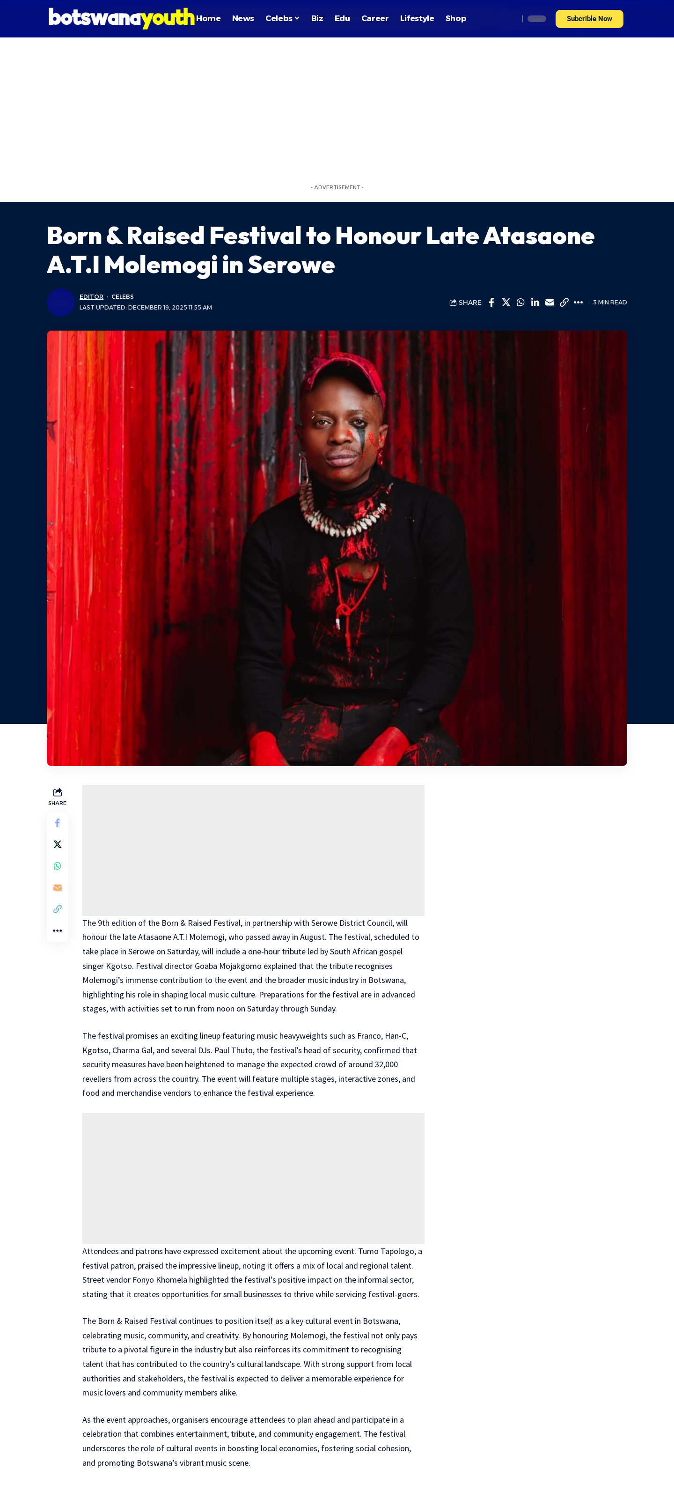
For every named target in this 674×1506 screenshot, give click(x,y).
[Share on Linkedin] (535, 302)
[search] (509, 18)
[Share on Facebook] (491, 302)
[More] (578, 302)
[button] (589, 19)
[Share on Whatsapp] (520, 302)
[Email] (549, 302)
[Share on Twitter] (506, 302)
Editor (91, 296)
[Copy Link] (564, 302)
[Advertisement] (337, 107)
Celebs (122, 296)
